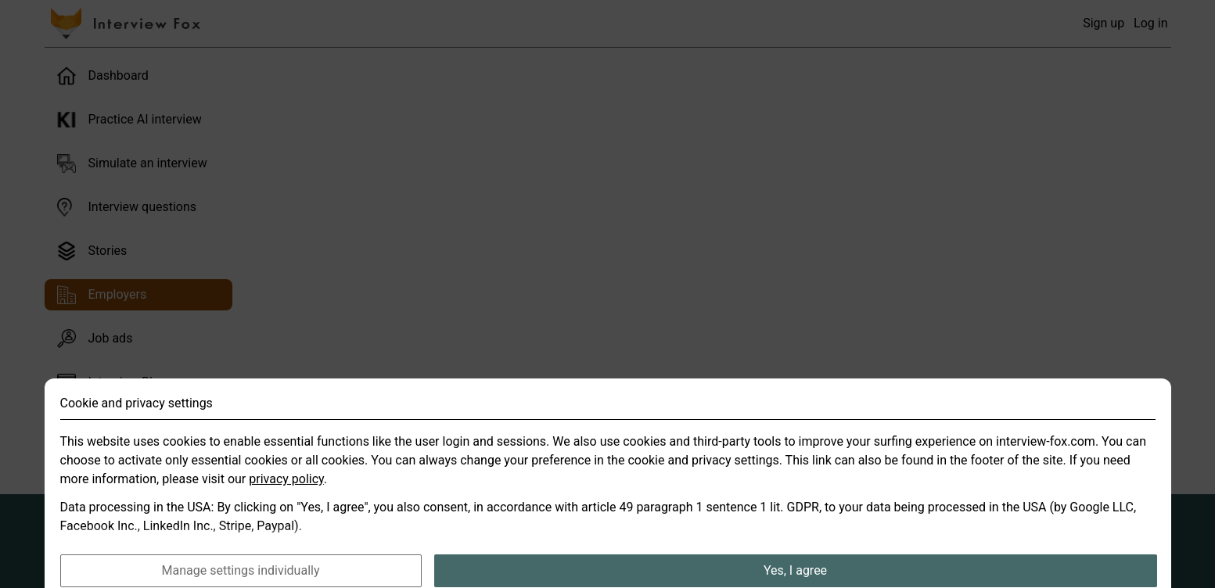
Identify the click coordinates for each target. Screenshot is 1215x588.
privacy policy (286, 493)
